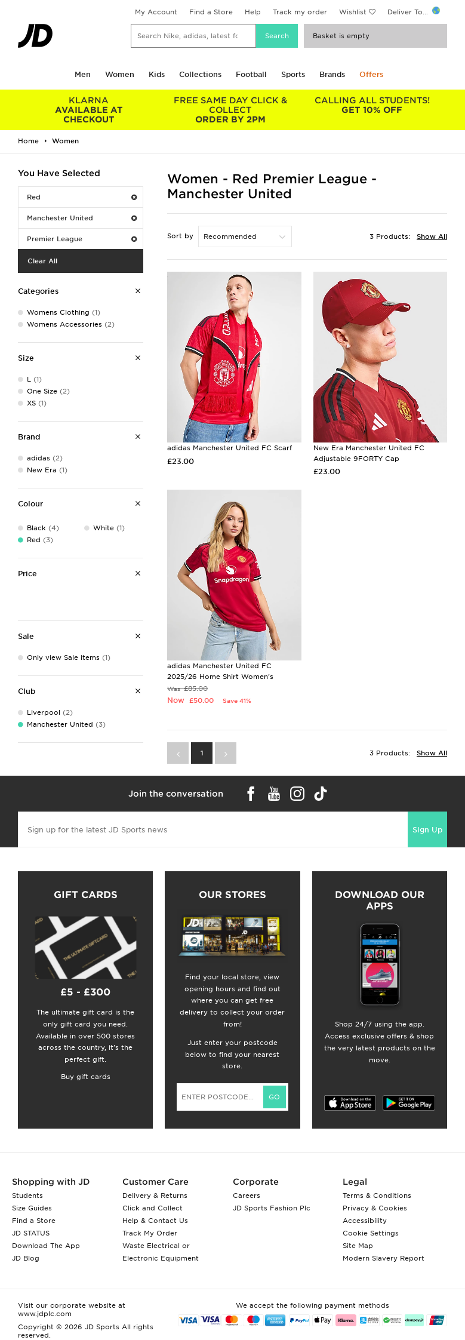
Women (119, 74)
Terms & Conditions (377, 1195)
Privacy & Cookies (375, 1208)
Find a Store (211, 12)
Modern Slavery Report (383, 1258)
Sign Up (427, 829)
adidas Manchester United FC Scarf (229, 448)
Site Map (358, 1245)
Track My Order (149, 1233)
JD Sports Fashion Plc (271, 1208)
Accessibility (365, 1220)
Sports (293, 74)
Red (82, 197)
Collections (200, 74)
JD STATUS (31, 1233)
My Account (156, 12)
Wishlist (353, 12)
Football (251, 74)
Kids (157, 74)
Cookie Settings (371, 1233)
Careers (246, 1195)
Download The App (46, 1245)
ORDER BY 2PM (230, 110)
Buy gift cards (85, 1076)
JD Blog (25, 1258)
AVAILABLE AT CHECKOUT (88, 110)
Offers (371, 74)
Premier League (82, 239)
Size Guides (32, 1208)
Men (83, 74)
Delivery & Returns (154, 1195)
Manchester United (82, 218)
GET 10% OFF (372, 105)
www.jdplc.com (45, 1314)
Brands (332, 74)
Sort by (180, 236)
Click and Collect (152, 1208)
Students (27, 1195)
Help (253, 12)
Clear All (42, 261)
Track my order (300, 12)
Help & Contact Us (155, 1220)
